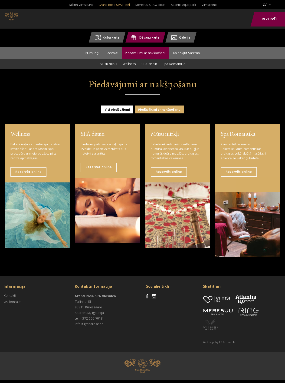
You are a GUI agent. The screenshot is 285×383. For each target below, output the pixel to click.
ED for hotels (227, 345)
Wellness (129, 67)
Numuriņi (92, 54)
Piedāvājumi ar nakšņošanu (145, 54)
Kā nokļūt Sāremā (186, 54)
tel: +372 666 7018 (89, 321)
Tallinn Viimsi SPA (81, 5)
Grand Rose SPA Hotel (114, 5)
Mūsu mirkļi (108, 67)
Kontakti (112, 54)
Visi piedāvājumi (117, 113)
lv (264, 4)
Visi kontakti (12, 305)
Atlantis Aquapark (183, 5)
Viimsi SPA (23, 19)
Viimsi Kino (209, 5)
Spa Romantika (174, 67)
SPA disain (149, 67)
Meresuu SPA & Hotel (150, 5)
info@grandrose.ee (89, 327)
